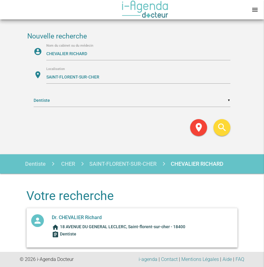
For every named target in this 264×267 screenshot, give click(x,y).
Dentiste (35, 164)
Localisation (55, 69)
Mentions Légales (200, 259)
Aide (227, 259)
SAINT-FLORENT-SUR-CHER (123, 164)
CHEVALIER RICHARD (197, 164)
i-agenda (148, 259)
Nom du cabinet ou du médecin (69, 46)
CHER (67, 164)
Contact (169, 259)
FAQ (240, 259)
